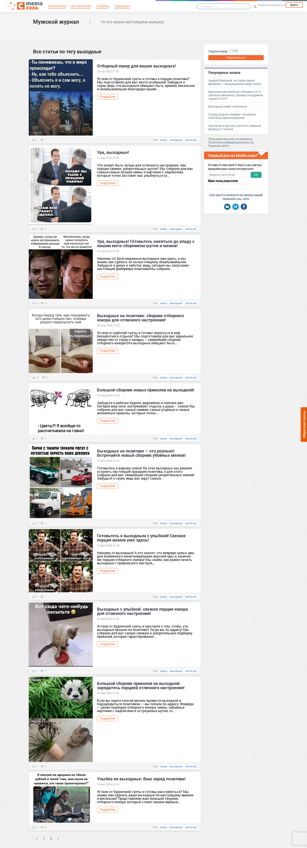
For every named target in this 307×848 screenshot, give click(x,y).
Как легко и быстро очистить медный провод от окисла (234, 127)
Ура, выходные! (113, 152)
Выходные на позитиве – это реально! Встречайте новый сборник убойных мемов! (141, 453)
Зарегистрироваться (271, 5)
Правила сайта (218, 146)
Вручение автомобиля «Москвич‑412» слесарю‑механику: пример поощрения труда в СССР (235, 95)
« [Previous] (37, 838)
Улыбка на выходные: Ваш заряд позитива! (141, 778)
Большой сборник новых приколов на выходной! (145, 390)
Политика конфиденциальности (230, 142)
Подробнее (107, 97)
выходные (176, 140)
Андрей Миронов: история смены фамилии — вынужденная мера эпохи (234, 82)
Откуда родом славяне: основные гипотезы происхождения (232, 116)
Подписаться (236, 57)
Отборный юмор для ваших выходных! (136, 66)
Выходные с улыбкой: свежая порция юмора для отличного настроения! (142, 611)
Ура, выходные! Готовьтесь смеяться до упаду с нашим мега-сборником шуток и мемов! (145, 243)
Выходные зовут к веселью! (227, 106)
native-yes (191, 140)
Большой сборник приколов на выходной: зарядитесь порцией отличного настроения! (140, 685)
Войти (294, 5)
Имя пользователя (223, 181)
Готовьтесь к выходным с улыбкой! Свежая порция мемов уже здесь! (141, 537)
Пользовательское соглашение (230, 139)
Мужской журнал (56, 21)
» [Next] (58, 838)
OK (256, 175)
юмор (163, 140)
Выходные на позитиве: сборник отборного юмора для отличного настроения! (140, 317)
